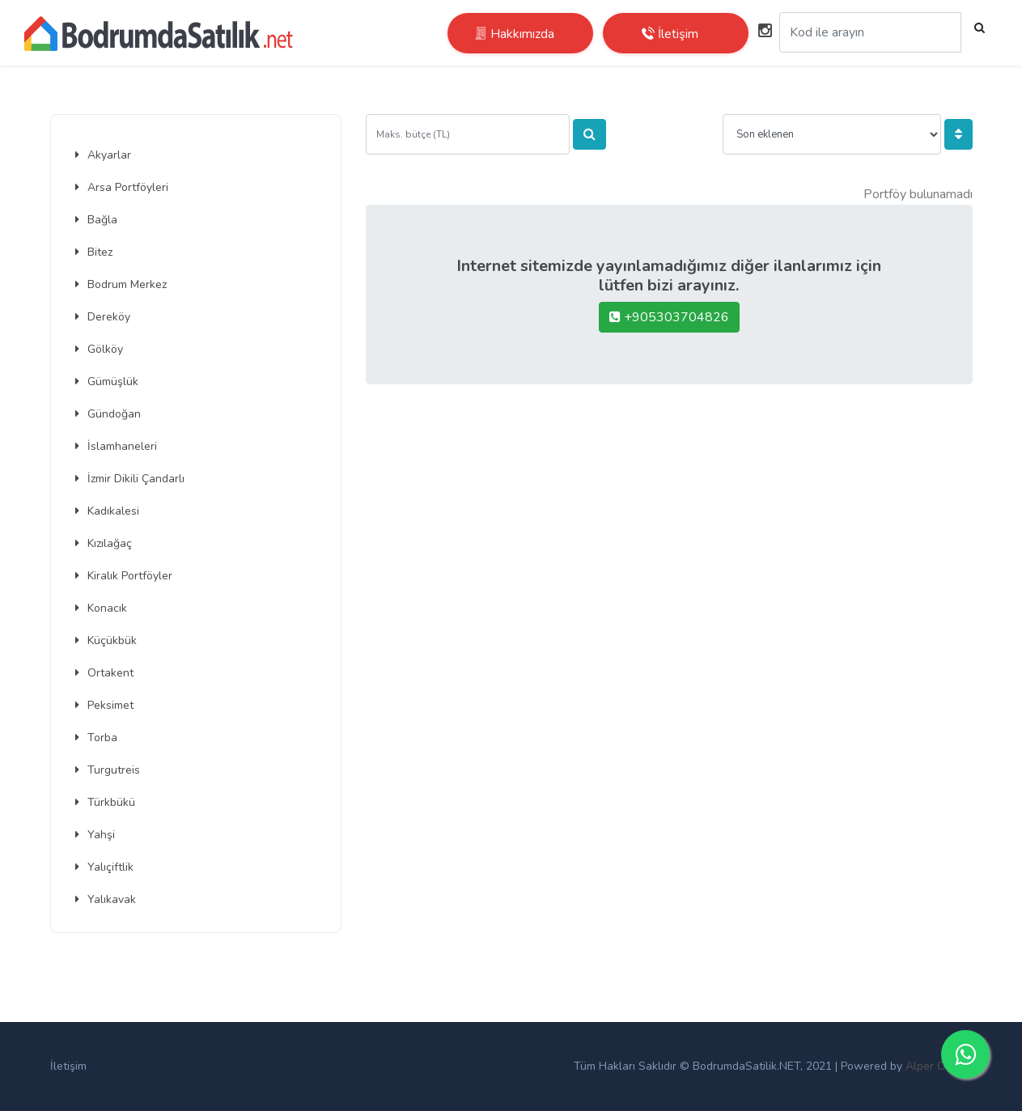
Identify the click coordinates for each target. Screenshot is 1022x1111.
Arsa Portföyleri (121, 187)
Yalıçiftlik (104, 867)
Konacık (101, 608)
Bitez (93, 252)
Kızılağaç (103, 543)
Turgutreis (107, 770)
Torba (96, 737)
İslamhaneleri (116, 446)
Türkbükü (105, 802)
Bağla (96, 219)
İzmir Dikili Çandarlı (129, 478)
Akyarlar (103, 155)
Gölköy (99, 349)
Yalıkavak (105, 899)
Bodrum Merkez (121, 284)
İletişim (68, 1066)
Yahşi (95, 834)
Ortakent (104, 673)
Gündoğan (108, 414)
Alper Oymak (939, 1066)
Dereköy (102, 316)
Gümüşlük (106, 381)
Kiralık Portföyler (123, 575)
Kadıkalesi (107, 511)
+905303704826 (669, 317)
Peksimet (104, 705)
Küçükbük (106, 640)
